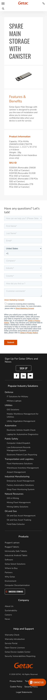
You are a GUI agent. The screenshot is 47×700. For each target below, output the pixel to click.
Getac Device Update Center (17, 652)
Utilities (8, 405)
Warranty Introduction (15, 639)
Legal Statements (24, 692)
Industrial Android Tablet (16, 555)
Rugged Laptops (12, 542)
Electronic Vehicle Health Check (21, 430)
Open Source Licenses (15, 647)
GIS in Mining (13, 498)
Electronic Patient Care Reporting (22, 454)
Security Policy (31, 686)
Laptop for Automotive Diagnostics (22, 434)
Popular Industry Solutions (23, 386)
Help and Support (23, 628)
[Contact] (43, 3)
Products (24, 536)
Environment (10, 581)
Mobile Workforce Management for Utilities (22, 415)
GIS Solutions (13, 409)
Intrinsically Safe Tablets (16, 551)
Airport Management (16, 472)
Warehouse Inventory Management (23, 467)
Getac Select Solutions (15, 564)
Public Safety (11, 438)
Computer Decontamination (17, 585)
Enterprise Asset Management (20, 481)
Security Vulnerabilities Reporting (20, 656)
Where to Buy (11, 568)
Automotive (10, 425)
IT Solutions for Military (17, 396)
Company (23, 600)
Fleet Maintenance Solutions (20, 463)
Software (9, 559)
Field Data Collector (16, 524)
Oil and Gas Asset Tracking (19, 520)
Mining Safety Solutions (17, 506)
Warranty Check (12, 634)
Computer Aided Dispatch (18, 443)
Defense (9, 392)
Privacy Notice (16, 681)
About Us (9, 606)
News (7, 619)
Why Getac (10, 576)
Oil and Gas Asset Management (21, 515)
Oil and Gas (11, 511)
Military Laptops (14, 400)
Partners (9, 572)
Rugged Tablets (12, 547)
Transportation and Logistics (19, 459)
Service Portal (11, 643)
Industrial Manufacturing (17, 476)
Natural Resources (14, 493)
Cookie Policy (16, 686)
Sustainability (11, 610)
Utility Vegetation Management (21, 421)
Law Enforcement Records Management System (18, 449)
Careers (8, 614)
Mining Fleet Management (19, 502)
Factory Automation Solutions (20, 485)
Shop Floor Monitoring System (20, 489)
